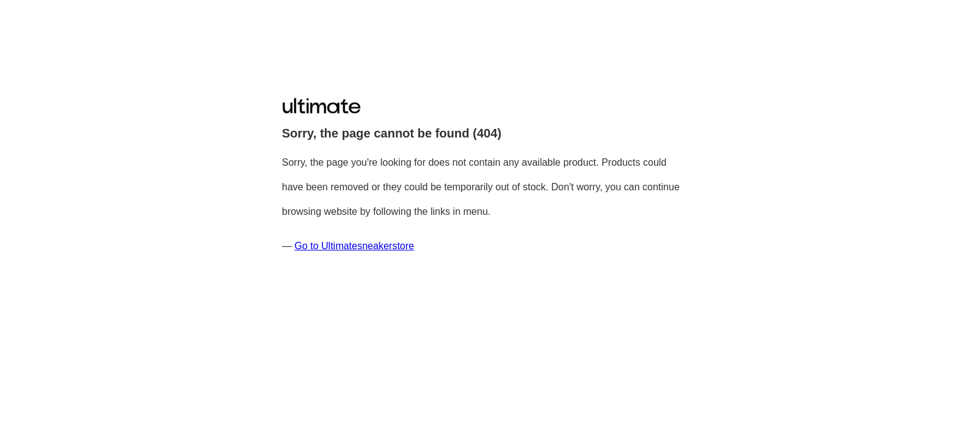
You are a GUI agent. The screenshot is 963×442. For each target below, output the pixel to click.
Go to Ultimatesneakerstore (354, 246)
